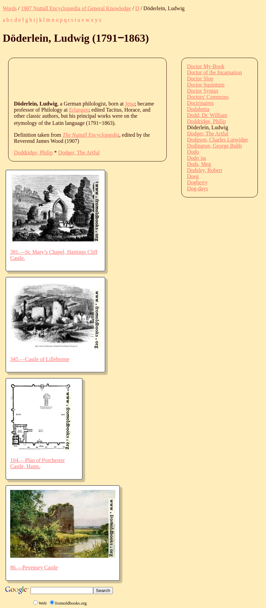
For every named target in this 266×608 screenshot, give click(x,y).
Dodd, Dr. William (207, 115)
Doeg (193, 176)
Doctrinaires (200, 103)
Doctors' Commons (208, 97)
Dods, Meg (199, 164)
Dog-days (197, 188)
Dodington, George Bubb (214, 146)
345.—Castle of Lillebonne (39, 359)
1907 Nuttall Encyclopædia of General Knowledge (76, 8)
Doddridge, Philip (33, 152)
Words (10, 8)
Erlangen (79, 110)
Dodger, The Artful (79, 152)
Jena (130, 104)
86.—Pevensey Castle (34, 567)
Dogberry (197, 182)
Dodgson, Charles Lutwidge (217, 139)
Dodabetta (198, 109)
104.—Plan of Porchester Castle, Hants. (37, 463)
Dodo (193, 152)
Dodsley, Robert (204, 170)
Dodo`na (196, 158)
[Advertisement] (137, 78)
